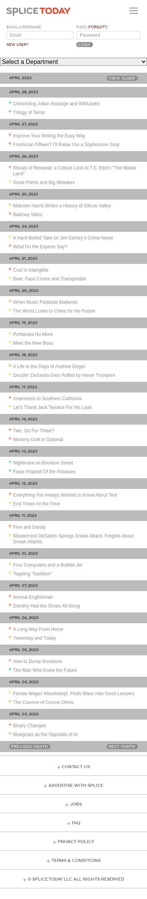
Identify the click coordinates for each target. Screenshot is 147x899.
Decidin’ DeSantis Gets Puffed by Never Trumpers (64, 375)
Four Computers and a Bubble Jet (47, 565)
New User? (17, 44)
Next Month (122, 746)
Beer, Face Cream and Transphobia (49, 279)
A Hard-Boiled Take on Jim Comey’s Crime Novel (63, 238)
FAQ (76, 823)
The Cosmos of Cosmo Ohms (43, 702)
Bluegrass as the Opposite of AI (45, 734)
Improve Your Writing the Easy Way (49, 135)
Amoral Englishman (33, 597)
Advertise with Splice (75, 785)
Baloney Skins (27, 214)
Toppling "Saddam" (32, 574)
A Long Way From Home (38, 629)
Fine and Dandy (29, 527)
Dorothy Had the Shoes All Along (46, 606)
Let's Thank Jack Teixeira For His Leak (52, 407)
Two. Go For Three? (33, 430)
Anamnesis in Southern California (47, 398)
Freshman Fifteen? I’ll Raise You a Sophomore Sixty (66, 144)
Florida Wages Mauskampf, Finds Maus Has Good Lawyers (73, 693)
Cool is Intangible (30, 270)
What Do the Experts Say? (40, 246)
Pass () (92, 27)
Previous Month (30, 746)
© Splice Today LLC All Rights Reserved (76, 879)
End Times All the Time (36, 504)
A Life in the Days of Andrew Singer (49, 366)
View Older (122, 78)
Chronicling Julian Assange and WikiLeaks (56, 103)
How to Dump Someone (37, 661)
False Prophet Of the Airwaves (44, 471)
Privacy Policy (76, 842)
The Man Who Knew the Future (45, 670)
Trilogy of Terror (29, 112)
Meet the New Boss (33, 343)
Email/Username (24, 27)
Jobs (76, 804)
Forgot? (98, 27)
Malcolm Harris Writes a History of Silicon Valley (62, 205)
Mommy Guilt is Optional (38, 439)
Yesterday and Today (34, 638)
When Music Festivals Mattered (45, 302)
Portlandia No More (33, 334)
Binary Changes (29, 725)
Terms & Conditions (76, 860)
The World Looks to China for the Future (54, 311)
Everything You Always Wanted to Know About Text (65, 495)
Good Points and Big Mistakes (44, 182)
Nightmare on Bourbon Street (43, 463)
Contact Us (76, 767)
